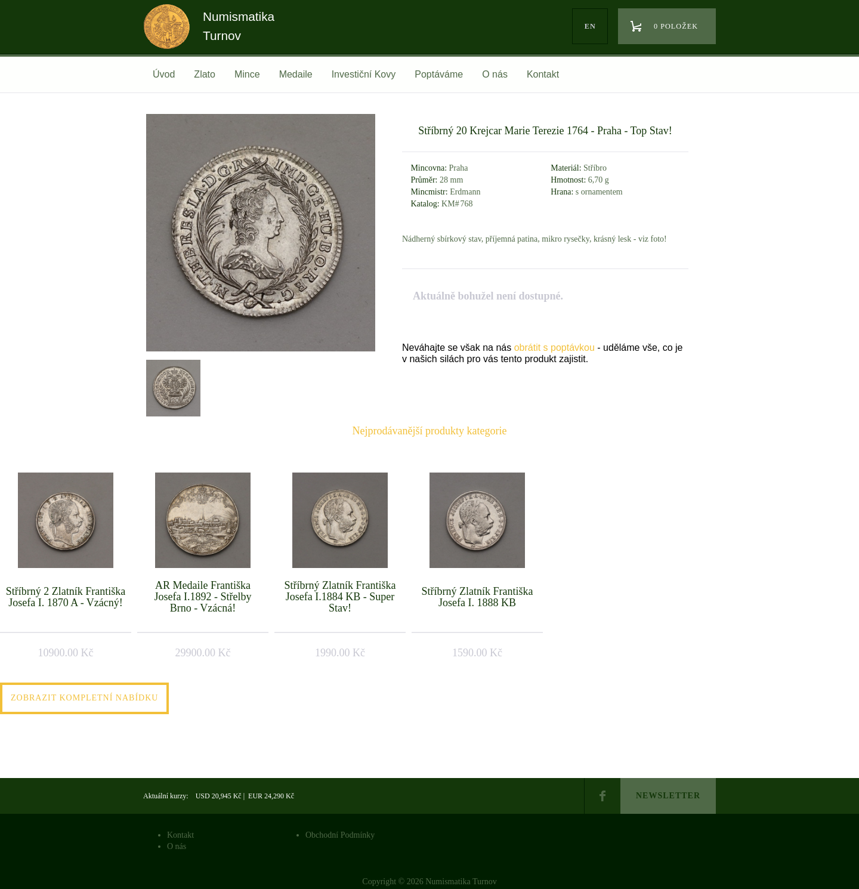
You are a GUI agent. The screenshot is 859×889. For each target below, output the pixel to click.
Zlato (204, 74)
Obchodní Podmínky (340, 835)
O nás (495, 74)
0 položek (676, 26)
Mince (247, 74)
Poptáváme (439, 74)
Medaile (296, 74)
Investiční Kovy (364, 74)
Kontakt (543, 74)
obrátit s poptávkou (554, 347)
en (590, 26)
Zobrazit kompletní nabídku (84, 697)
